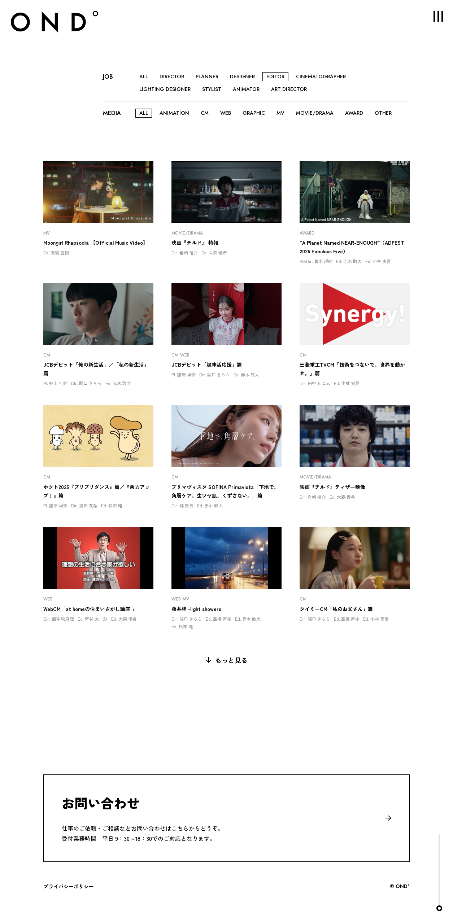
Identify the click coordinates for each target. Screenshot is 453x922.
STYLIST (211, 89)
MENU (433, 16)
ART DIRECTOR (289, 89)
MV (280, 113)
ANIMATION (174, 113)
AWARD (354, 113)
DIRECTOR (172, 76)
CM (205, 113)
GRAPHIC (254, 113)
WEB (225, 113)
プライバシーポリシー (68, 886)
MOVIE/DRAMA (315, 113)
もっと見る (227, 660)
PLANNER (207, 76)
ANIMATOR (246, 89)
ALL (143, 76)
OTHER (383, 113)
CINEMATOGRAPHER (321, 76)
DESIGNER (242, 76)
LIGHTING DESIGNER (165, 89)
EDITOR (275, 76)
